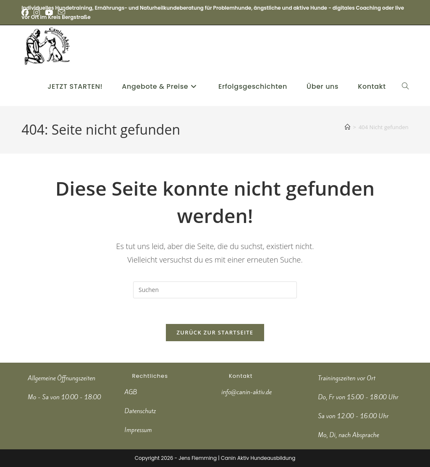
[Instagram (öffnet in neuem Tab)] (36, 12)
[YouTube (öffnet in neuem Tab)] (48, 12)
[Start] (347, 127)
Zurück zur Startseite (215, 332)
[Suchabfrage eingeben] (215, 289)
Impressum (138, 430)
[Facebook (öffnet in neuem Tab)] (26, 12)
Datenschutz (140, 411)
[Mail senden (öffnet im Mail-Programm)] (61, 12)
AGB (131, 392)
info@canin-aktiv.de (246, 392)
